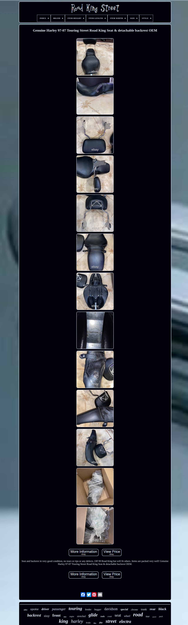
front (56, 615)
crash (110, 616)
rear (153, 609)
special (124, 609)
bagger (97, 609)
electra (125, 621)
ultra (25, 610)
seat (118, 615)
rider (65, 617)
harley (77, 621)
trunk (144, 609)
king (63, 621)
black (162, 609)
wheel (127, 616)
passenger (59, 609)
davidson (111, 609)
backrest (34, 615)
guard (154, 617)
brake (88, 623)
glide (93, 614)
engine (71, 616)
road (138, 614)
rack (103, 616)
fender (88, 609)
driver (45, 609)
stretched (81, 616)
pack (161, 616)
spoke (34, 609)
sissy (46, 615)
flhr (101, 622)
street (111, 621)
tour (148, 616)
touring (75, 608)
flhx (95, 623)
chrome (134, 609)
